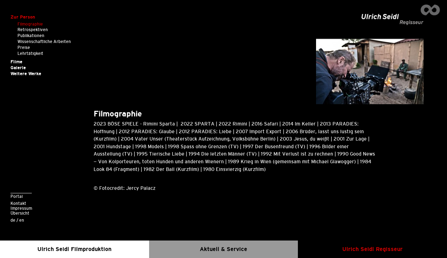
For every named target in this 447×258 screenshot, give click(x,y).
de (12, 220)
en (21, 220)
